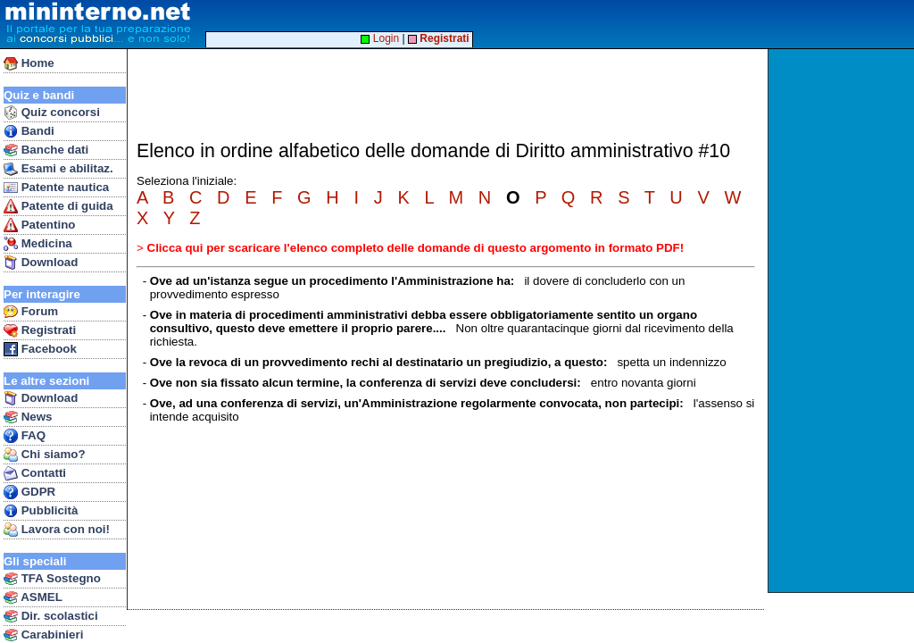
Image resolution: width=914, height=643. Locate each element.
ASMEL (33, 597)
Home (29, 63)
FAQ (25, 436)
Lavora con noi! (57, 529)
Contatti (35, 473)
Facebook (40, 349)
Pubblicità (41, 511)
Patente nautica (56, 187)
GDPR (29, 492)
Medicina (38, 244)
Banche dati (46, 150)
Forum (31, 312)
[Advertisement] (843, 321)
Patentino (39, 225)
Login (380, 38)
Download (41, 262)
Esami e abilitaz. (58, 169)
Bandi (29, 131)
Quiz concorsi (52, 112)
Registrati (40, 330)
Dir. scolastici (51, 616)
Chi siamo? (45, 454)
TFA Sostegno (52, 579)
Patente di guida (58, 206)
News (28, 417)
